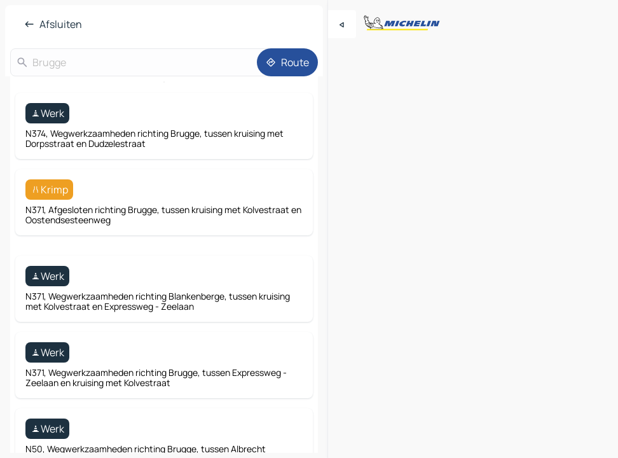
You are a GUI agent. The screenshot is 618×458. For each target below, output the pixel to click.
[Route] (287, 62)
